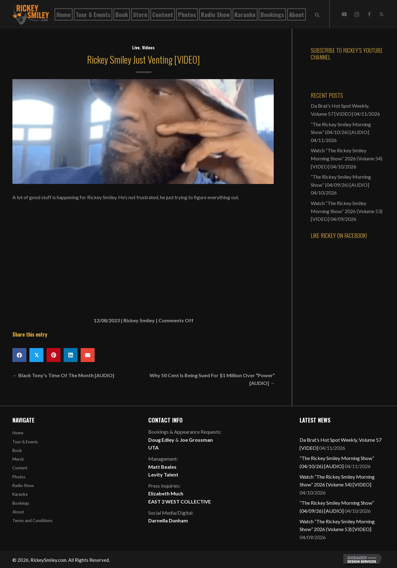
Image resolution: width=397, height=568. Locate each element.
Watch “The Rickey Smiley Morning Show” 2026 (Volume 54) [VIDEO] (346, 158)
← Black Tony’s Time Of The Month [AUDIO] (63, 375)
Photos (18, 476)
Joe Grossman (196, 440)
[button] (344, 14)
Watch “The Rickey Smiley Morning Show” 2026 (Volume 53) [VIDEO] (346, 211)
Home (17, 432)
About (18, 511)
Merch (18, 459)
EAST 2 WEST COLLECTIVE (179, 501)
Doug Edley (161, 440)
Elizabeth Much (165, 493)
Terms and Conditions (32, 520)
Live (136, 47)
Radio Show (23, 485)
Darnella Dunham (168, 520)
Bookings (20, 503)
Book (17, 450)
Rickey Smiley (139, 320)
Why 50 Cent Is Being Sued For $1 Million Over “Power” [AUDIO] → (212, 379)
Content (19, 467)
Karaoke (20, 494)
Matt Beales (162, 467)
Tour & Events (25, 441)
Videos (148, 47)
